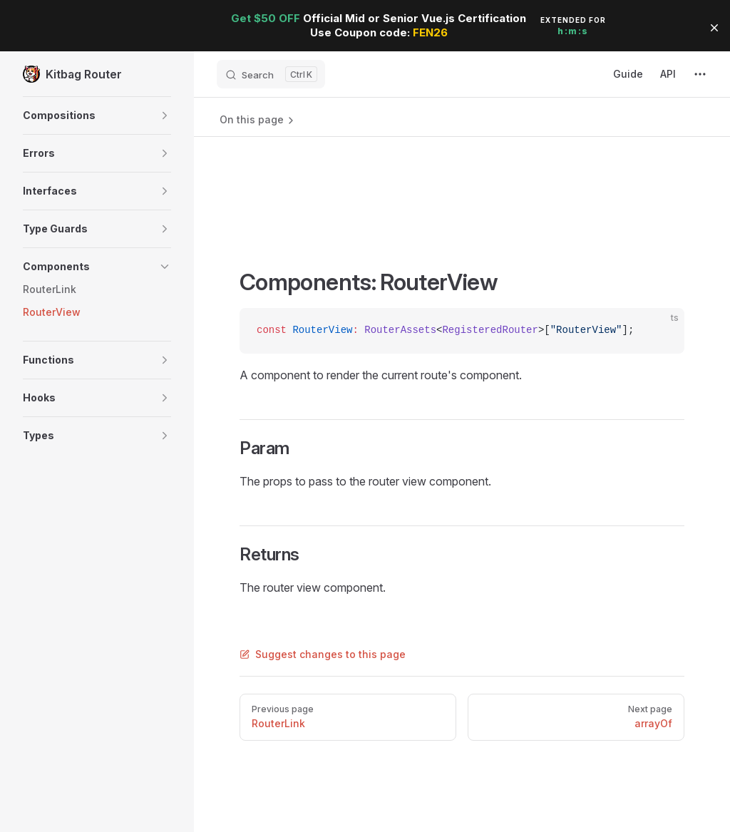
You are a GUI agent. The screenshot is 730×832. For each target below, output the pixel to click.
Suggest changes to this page (323, 654)
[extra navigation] (700, 74)
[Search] (271, 74)
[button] (97, 115)
